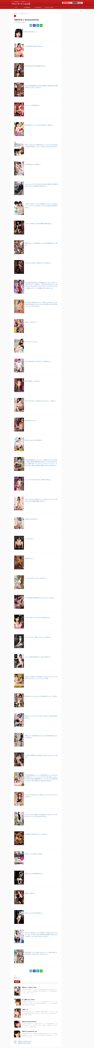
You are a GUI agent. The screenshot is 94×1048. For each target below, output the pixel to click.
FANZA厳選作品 (27, 7)
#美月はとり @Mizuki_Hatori (29, 987)
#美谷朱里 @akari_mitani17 (24, 1043)
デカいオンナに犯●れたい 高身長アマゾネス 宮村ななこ (38, 262)
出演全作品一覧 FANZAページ (30, 31)
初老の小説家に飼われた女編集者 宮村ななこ (35, 65)
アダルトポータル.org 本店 (20, 4)
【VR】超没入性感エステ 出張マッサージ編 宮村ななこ (38, 361)
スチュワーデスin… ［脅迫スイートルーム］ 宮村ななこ (38, 637)
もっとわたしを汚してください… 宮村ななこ (35, 578)
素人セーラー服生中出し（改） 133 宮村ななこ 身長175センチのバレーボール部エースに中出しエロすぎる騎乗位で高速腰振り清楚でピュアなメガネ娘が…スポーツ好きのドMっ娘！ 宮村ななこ (41, 934)
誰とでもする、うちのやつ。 (31, 341)
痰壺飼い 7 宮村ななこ (30, 893)
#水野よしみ (25, 1009)
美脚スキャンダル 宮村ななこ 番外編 (33, 853)
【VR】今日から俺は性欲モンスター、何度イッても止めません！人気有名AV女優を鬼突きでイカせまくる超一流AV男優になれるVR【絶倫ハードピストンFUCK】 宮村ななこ (41, 304)
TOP (16, 7)
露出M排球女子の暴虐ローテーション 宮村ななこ (36, 834)
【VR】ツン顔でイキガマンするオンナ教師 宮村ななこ (37, 617)
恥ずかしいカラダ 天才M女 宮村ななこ (34, 912)
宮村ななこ (17, 977)
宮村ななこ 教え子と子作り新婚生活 (33, 440)
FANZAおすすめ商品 (49, 7)
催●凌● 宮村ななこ (29, 558)
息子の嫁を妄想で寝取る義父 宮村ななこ (34, 46)
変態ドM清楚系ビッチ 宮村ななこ (32, 381)
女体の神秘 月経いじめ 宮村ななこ (33, 164)
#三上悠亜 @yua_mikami (28, 999)
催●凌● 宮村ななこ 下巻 (30, 420)
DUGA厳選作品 (38, 7)
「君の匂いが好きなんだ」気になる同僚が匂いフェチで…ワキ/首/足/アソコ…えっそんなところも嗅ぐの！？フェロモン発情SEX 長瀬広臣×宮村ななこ (41, 205)
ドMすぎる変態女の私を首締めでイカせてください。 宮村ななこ (40, 597)
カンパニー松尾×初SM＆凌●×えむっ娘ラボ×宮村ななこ (37, 656)
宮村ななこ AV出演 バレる (31, 322)
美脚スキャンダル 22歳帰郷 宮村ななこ (34, 873)
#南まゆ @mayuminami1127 (29, 1021)
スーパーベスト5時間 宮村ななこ (32, 105)
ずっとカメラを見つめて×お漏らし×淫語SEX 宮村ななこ (38, 479)
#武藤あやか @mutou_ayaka (24, 1041)
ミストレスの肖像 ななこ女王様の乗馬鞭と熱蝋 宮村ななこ (38, 223)
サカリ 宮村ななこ (29, 538)
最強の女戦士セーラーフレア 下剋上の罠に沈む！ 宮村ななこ (39, 125)
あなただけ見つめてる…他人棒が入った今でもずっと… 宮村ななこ (40, 400)
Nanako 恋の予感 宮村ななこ (31, 519)
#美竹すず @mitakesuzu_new (29, 1031)
